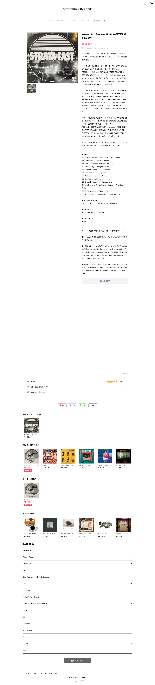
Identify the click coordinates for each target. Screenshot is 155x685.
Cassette (26, 623)
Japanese (27, 550)
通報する (125, 373)
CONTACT (85, 21)
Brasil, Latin (27, 590)
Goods (25, 643)
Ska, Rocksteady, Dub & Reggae (36, 577)
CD (24, 617)
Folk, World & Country (31, 597)
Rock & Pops (28, 557)
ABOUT (60, 21)
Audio (25, 650)
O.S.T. (25, 610)
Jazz (25, 570)
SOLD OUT (105, 281)
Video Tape (27, 630)
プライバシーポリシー (31, 673)
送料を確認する (103, 48)
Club (25, 584)
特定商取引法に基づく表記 (49, 673)
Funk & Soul (27, 564)
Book (25, 637)
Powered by (78, 681)
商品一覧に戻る (77, 661)
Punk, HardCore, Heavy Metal (35, 604)
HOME (50, 21)
